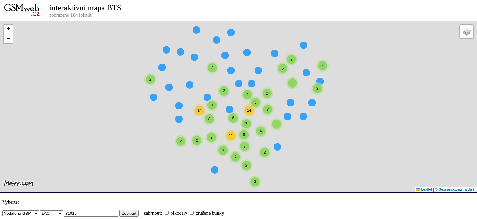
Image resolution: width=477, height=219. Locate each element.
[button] (291, 70)
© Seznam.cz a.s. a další (455, 189)
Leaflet (424, 189)
